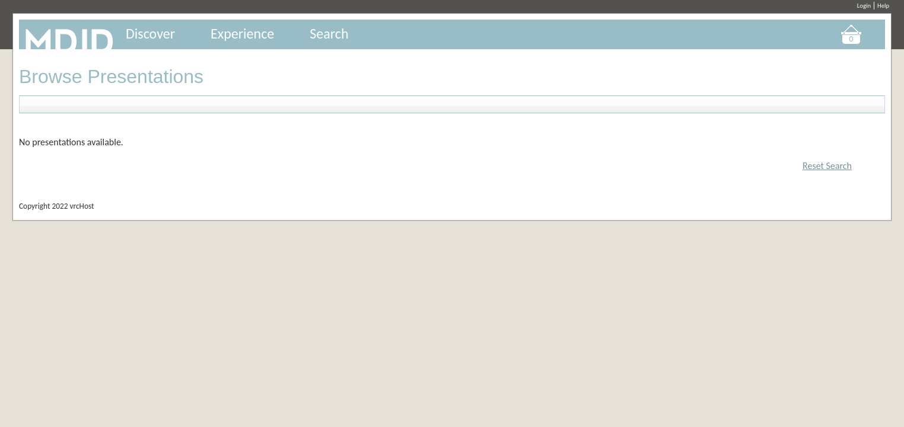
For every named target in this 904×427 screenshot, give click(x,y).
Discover (150, 33)
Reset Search (827, 165)
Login (864, 5)
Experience (242, 33)
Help (883, 5)
